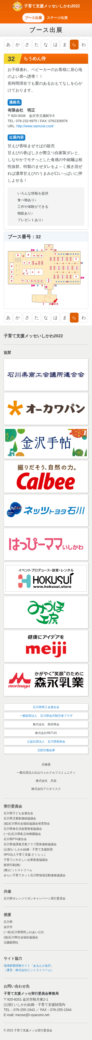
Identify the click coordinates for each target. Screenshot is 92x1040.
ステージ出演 (57, 18)
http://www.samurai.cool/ (35, 126)
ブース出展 (33, 18)
